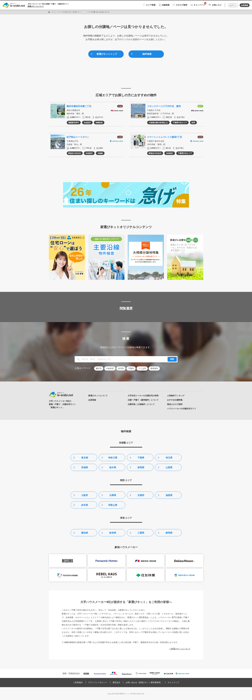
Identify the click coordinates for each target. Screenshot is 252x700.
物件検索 (146, 54)
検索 (172, 359)
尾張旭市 (154, 368)
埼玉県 (169, 457)
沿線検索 (164, 5)
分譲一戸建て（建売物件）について (143, 400)
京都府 (140, 495)
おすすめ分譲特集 (175, 400)
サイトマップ (173, 682)
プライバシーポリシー (97, 682)
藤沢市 (99, 368)
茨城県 (84, 467)
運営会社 (116, 682)
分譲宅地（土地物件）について (141, 404)
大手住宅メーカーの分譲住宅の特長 (143, 395)
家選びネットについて (36, 6)
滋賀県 (169, 495)
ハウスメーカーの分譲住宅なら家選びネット (66, 12)
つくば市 (142, 368)
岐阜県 (112, 533)
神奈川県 (112, 457)
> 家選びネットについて (180, 649)
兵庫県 (112, 495)
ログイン (232, 5)
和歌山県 (112, 505)
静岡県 (169, 533)
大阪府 (84, 495)
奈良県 (84, 505)
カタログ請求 (180, 5)
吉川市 (121, 368)
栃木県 (112, 467)
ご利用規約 (78, 682)
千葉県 (140, 457)
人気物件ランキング (175, 395)
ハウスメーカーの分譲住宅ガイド (181, 409)
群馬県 (140, 467)
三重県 (140, 533)
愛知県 (84, 533)
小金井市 (110, 368)
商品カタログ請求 (175, 404)
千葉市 (131, 368)
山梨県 (169, 467)
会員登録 (244, 5)
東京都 (84, 457)
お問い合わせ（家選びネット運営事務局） (144, 682)
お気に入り (215, 5)
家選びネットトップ (107, 54)
